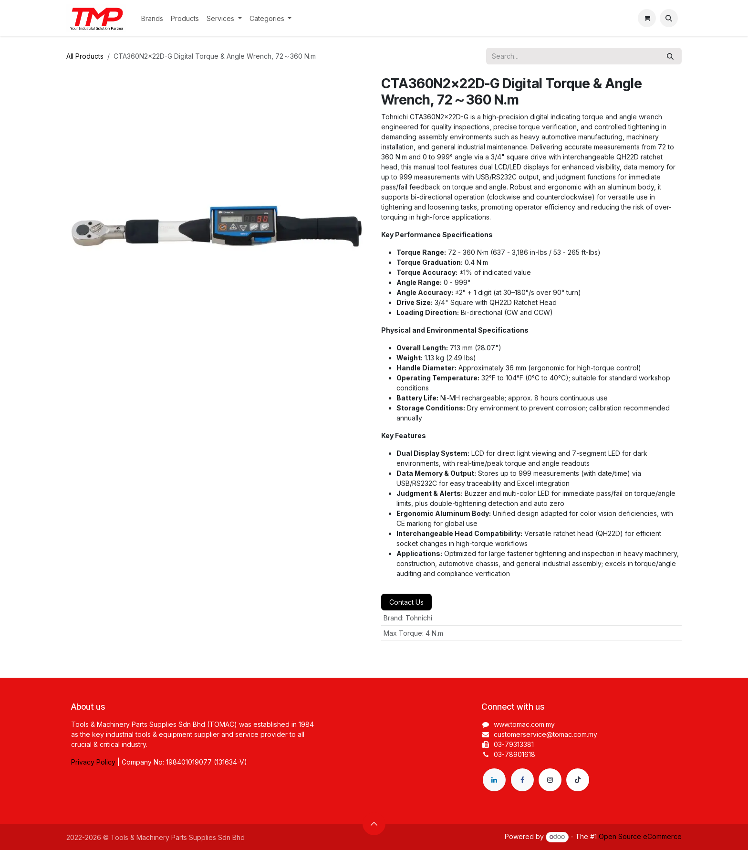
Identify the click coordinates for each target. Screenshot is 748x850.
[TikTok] (577, 779)
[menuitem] (152, 18)
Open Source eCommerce (640, 836)
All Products (85, 56)
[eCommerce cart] (647, 18)
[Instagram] (550, 779)
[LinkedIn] (494, 779)
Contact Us (406, 602)
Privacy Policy (93, 762)
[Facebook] (522, 779)
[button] (669, 18)
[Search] (670, 56)
